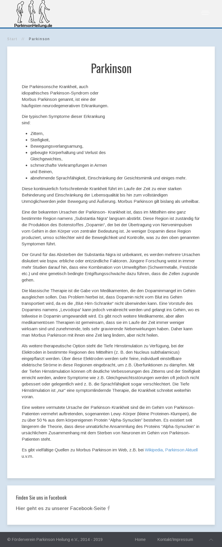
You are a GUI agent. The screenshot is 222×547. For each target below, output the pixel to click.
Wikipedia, (154, 449)
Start (12, 39)
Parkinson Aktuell (181, 449)
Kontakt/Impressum (175, 539)
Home (140, 539)
